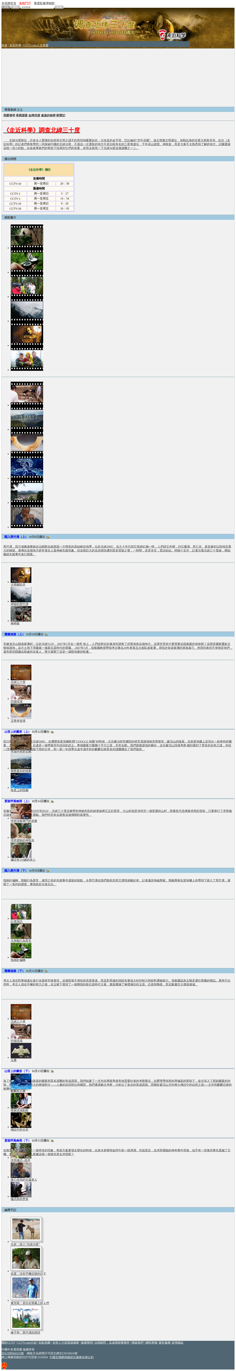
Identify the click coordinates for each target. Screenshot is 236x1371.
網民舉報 (151, 1342)
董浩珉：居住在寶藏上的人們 (30, 1303)
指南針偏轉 (18, 960)
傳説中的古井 (19, 1129)
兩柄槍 (15, 623)
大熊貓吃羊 (18, 584)
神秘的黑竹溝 (19, 604)
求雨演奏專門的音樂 (24, 820)
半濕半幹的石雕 (21, 751)
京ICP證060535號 (12, 1353)
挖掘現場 (16, 701)
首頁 (4, 45)
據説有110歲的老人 (23, 859)
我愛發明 (9, 115)
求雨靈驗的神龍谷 (22, 840)
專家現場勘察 (19, 1110)
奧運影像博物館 (44, 3)
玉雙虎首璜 (18, 720)
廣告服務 (164, 1342)
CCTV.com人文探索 (35, 45)
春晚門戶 (25, 3)
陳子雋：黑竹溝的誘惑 (25, 1332)
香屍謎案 (22, 115)
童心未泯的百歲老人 (24, 1179)
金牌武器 (34, 115)
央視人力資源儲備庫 (65, 1342)
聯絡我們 (137, 1342)
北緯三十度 (18, 682)
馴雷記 (60, 115)
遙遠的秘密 (48, 115)
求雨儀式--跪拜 (20, 1160)
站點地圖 (44, 1342)
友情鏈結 (177, 1342)
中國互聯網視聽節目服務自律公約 (71, 1357)
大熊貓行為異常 (21, 940)
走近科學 (15, 45)
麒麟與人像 (18, 1090)
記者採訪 (16, 921)
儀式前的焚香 (19, 1199)
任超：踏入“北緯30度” (25, 1244)
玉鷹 (14, 1060)
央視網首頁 (8, 3)
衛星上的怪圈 (19, 790)
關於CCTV (8, 1342)
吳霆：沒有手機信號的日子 (28, 1273)
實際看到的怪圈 (21, 770)
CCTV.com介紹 (27, 1342)
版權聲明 (87, 1342)
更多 (20, 109)
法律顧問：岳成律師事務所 (112, 1342)
